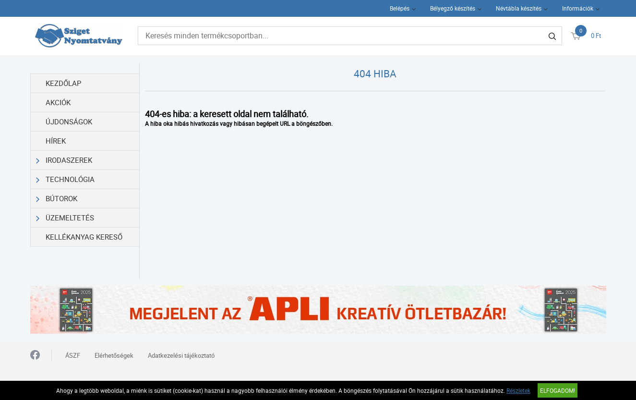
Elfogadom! (557, 390)
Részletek (518, 390)
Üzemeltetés (65, 217)
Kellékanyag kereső (84, 237)
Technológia (65, 179)
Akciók (58, 102)
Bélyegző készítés (452, 8)
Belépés (399, 8)
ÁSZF (72, 355)
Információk (577, 8)
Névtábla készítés (518, 8)
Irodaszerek (64, 160)
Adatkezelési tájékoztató (181, 355)
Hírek (56, 140)
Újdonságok (69, 121)
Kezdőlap (63, 83)
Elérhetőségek (114, 355)
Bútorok (57, 198)
